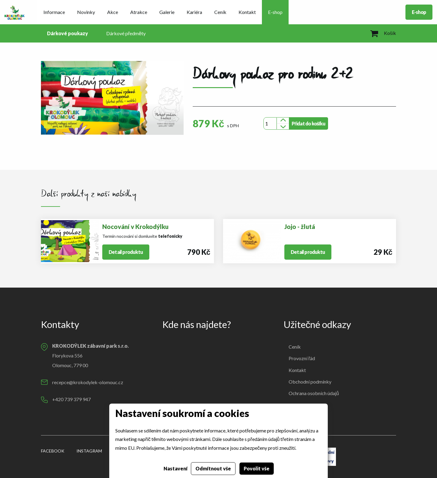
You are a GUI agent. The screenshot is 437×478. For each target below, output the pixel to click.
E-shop (275, 12)
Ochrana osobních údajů (314, 393)
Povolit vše (256, 468)
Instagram (89, 450)
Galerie (166, 12)
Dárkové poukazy (67, 33)
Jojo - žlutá (299, 226)
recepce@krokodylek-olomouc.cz (87, 382)
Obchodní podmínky (310, 381)
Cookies (297, 405)
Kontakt (247, 12)
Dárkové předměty (126, 33)
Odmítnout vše (213, 468)
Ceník (220, 12)
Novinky (86, 12)
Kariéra (194, 12)
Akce (112, 12)
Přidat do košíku (308, 123)
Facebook (52, 450)
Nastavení (176, 468)
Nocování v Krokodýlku (135, 226)
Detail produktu (126, 252)
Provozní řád (302, 358)
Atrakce (138, 12)
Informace (54, 12)
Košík (383, 33)
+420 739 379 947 (71, 399)
